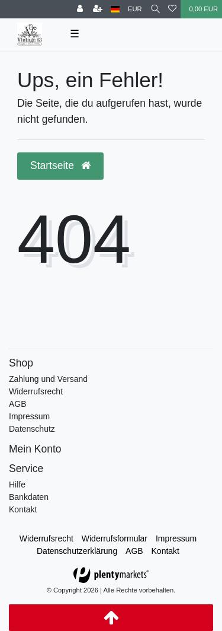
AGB (18, 404)
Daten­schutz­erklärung (77, 551)
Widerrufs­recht (46, 538)
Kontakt (23, 509)
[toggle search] (155, 9)
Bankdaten (29, 497)
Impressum (29, 416)
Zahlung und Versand (48, 379)
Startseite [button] (60, 165)
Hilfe (17, 484)
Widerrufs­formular (114, 538)
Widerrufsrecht (36, 391)
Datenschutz (32, 429)
